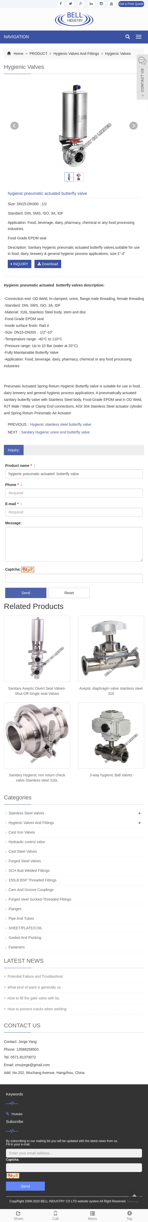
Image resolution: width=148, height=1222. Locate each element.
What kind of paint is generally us (34, 987)
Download (48, 264)
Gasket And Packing (25, 938)
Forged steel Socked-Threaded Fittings (40, 899)
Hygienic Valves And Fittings (76, 53)
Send (26, 593)
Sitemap (132, 1201)
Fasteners (17, 947)
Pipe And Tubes (21, 918)
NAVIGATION (16, 37)
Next (133, 126)
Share (18, 1215)
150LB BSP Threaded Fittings (33, 880)
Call (55, 1215)
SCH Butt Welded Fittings (29, 870)
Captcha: (13, 569)
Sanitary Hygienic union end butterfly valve (55, 432)
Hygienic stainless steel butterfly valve (60, 424)
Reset (69, 593)
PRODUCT (38, 53)
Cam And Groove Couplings (31, 890)
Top (129, 1215)
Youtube (17, 1114)
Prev (14, 126)
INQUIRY (19, 264)
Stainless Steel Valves (26, 813)
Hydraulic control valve (27, 842)
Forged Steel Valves (25, 861)
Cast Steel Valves (23, 851)
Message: (13, 523)
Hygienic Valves (117, 53)
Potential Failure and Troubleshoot (35, 976)
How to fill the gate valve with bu (33, 998)
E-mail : (13, 504)
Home (18, 53)
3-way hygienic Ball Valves (111, 775)
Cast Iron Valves (22, 832)
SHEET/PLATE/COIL (25, 928)
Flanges (15, 909)
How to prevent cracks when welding (37, 1009)
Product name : (20, 465)
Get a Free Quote (131, 4)
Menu (92, 1215)
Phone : (13, 485)
